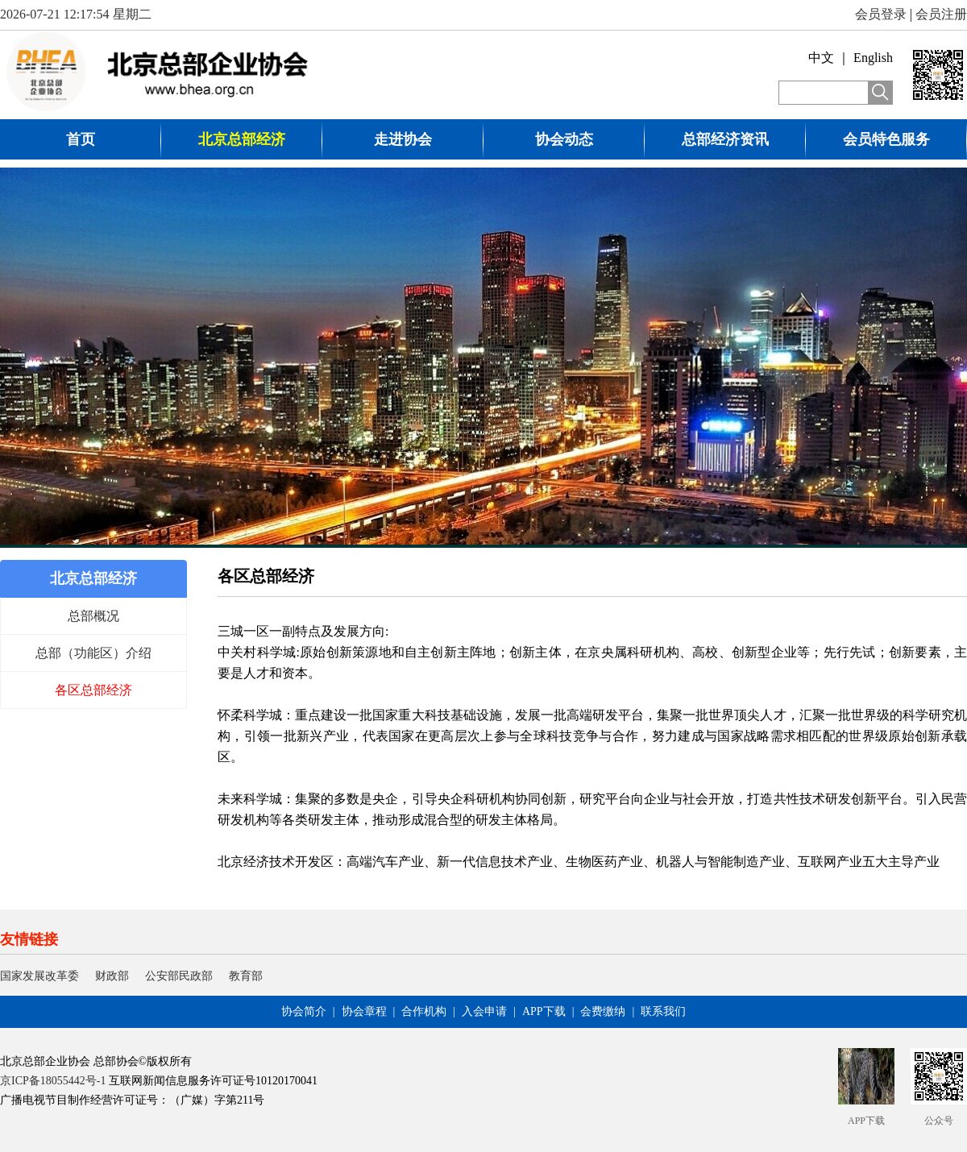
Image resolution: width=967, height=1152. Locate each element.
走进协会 (403, 139)
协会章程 (364, 1011)
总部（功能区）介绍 (93, 653)
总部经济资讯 (725, 139)
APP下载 (544, 1011)
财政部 (112, 976)
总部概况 (93, 616)
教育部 (246, 976)
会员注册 (941, 14)
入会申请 (484, 1011)
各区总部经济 (93, 690)
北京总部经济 (241, 139)
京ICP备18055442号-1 (53, 1081)
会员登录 (881, 14)
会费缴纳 (602, 1011)
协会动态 (564, 139)
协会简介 (303, 1011)
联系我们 (663, 1011)
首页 (80, 139)
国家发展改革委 (39, 976)
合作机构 (423, 1011)
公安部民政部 (179, 976)
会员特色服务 (886, 139)
